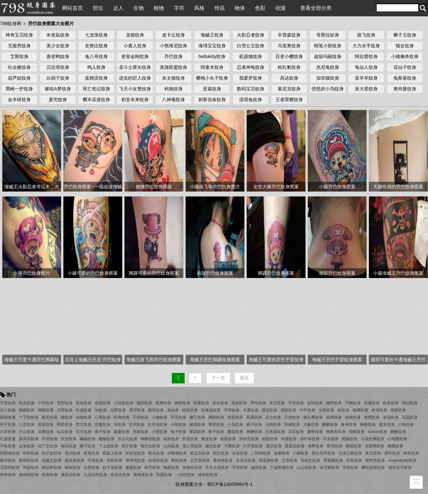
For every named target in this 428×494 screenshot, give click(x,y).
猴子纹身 (87, 446)
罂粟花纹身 (295, 446)
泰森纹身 (133, 467)
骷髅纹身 (201, 403)
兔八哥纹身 (96, 56)
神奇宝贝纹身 (19, 35)
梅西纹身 (171, 467)
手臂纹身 (8, 403)
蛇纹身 (343, 410)
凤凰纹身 (254, 417)
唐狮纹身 (254, 431)
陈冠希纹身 (51, 467)
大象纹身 (311, 424)
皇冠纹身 (391, 417)
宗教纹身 (46, 431)
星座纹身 (91, 453)
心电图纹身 (397, 439)
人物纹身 (159, 417)
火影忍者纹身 (250, 35)
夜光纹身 (334, 446)
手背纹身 (50, 439)
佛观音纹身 (70, 474)
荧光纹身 (68, 439)
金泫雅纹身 (329, 467)
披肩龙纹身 (74, 460)
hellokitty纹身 (212, 56)
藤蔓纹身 (121, 431)
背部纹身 (65, 403)
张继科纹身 (192, 467)
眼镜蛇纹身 (29, 460)
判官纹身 (354, 460)
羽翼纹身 (164, 474)
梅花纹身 (68, 446)
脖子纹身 (8, 424)
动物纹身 (83, 417)
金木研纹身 (19, 99)
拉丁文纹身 (48, 446)
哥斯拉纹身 (327, 35)
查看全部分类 (316, 8)
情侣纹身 (410, 403)
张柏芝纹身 (310, 460)
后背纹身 (65, 410)
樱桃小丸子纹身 (212, 78)
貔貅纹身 (398, 431)
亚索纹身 (212, 88)
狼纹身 (67, 417)
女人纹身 (8, 410)
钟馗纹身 (289, 439)
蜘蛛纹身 (368, 424)
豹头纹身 (156, 453)
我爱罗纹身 (250, 78)
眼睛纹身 (8, 417)
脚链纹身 (353, 446)
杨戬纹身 (395, 446)
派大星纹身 (366, 88)
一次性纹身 (185, 474)
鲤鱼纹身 (190, 410)
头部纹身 (326, 410)
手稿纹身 (350, 467)
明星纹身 (65, 424)
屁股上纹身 (112, 453)
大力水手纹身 (366, 45)
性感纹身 (83, 410)
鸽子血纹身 (51, 453)
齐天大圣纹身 (217, 467)
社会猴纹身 (19, 67)
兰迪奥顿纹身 (281, 467)
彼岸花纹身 (29, 439)
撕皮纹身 (209, 439)
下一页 (218, 378)
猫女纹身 (405, 45)
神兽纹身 (411, 453)
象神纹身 (349, 424)
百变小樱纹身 (289, 56)
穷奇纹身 (8, 474)
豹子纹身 (216, 431)
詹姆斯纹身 (29, 474)
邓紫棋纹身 (333, 460)
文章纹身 (289, 460)
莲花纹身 (269, 410)
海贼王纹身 (212, 35)
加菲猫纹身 (327, 78)
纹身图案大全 (189, 484)
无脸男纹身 (19, 45)
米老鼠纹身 (57, 35)
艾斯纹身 (19, 56)
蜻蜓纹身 (357, 431)
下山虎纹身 (108, 446)
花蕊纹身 (410, 417)
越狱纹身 (259, 467)
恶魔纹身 (102, 424)
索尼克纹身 (289, 88)
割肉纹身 (31, 453)
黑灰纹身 (239, 403)
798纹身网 (10, 23)
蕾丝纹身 (274, 446)
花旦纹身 (296, 431)
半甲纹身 (307, 410)
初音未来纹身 (135, 99)
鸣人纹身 (96, 67)
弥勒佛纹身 (177, 453)
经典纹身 (121, 417)
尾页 (244, 378)
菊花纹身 (197, 431)
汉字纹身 (83, 431)
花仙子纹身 (404, 67)
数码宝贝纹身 (250, 88)
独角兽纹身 (336, 431)
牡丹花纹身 (157, 424)
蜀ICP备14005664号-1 (230, 484)
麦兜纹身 (58, 99)
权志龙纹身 (200, 453)
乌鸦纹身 (273, 424)
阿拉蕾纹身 (366, 56)
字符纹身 (240, 467)
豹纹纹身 (179, 460)
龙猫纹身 (135, 35)
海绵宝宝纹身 (212, 45)
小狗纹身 (406, 424)
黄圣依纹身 (120, 474)
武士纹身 (273, 417)
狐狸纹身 (334, 417)
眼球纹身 (8, 460)
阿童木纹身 (212, 67)
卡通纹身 (250, 410)
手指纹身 (140, 417)
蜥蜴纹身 (106, 439)
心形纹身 (102, 417)
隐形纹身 (171, 439)
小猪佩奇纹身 (405, 56)
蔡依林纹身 (223, 460)
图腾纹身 (163, 403)
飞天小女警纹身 (135, 88)
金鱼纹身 (27, 446)
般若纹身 (50, 417)
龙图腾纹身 (374, 446)
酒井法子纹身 (400, 467)
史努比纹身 (96, 45)
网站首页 (72, 8)
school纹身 (377, 431)
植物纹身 (353, 417)
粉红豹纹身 (289, 67)
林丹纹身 (152, 467)
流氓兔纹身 (250, 99)
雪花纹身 (72, 453)
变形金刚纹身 (135, 56)
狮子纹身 (197, 417)
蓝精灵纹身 (96, 78)
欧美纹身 (391, 403)
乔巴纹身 (173, 56)
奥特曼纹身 (404, 88)
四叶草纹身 (310, 439)
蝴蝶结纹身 (150, 439)
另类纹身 (140, 431)
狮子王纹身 (404, 35)
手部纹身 (231, 410)
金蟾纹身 (281, 453)
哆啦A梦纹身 (58, 88)
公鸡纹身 (171, 446)
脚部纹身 (216, 417)
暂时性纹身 (375, 460)
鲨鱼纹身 (387, 424)
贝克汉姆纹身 (350, 453)
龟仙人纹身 (366, 67)
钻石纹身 (65, 431)
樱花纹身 (235, 431)
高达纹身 (289, 78)
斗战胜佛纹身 (372, 439)
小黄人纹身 (134, 45)
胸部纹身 (182, 403)
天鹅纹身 (232, 446)
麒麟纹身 (330, 424)
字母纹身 (296, 403)
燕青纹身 (50, 474)
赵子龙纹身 (112, 467)
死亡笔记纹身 (96, 88)
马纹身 (119, 424)
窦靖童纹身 (143, 474)
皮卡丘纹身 (173, 35)
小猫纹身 (178, 424)
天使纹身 (292, 417)
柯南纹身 (173, 88)
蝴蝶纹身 (46, 410)
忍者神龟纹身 (250, 67)
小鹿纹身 (159, 431)
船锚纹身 (197, 424)
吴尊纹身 (91, 467)
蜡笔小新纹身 (327, 45)
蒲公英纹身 (192, 446)
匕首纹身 (27, 424)
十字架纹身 (29, 417)
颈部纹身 (288, 410)
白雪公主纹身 (250, 45)
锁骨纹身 (235, 417)
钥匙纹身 (270, 439)
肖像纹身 (372, 403)
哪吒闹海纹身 (373, 467)
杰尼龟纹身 (327, 67)
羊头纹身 (330, 439)
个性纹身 (46, 403)
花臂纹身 (118, 410)
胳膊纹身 (360, 410)
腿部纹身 (144, 403)
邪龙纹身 (190, 439)
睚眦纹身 (72, 467)
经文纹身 (221, 453)
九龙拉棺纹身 (95, 474)
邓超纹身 (31, 467)
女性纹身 (315, 403)
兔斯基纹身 (404, 78)
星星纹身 (46, 424)
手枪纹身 (8, 446)
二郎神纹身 (261, 453)
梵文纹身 (83, 424)
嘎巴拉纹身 (150, 446)
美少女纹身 (57, 45)
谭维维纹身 (135, 460)
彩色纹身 (27, 403)
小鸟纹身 (235, 424)
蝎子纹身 (254, 424)
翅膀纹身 (398, 410)
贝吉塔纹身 (57, 67)
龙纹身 (173, 410)
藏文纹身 (213, 446)
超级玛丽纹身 (327, 56)
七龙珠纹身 (96, 35)
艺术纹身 (136, 424)
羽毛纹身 (178, 417)
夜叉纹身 (373, 453)
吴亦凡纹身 (245, 460)
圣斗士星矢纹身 (135, 67)
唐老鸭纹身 (57, 56)
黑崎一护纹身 (19, 88)
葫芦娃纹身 (19, 78)
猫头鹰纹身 (313, 417)
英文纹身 (277, 403)
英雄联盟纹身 (173, 67)
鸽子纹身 (129, 446)
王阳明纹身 (10, 467)
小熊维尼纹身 (173, 45)
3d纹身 (101, 410)
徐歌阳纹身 (208, 474)
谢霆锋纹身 (268, 460)
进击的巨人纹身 (135, 78)
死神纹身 (292, 424)
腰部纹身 (334, 403)
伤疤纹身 (114, 460)
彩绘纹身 (83, 403)
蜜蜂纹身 (315, 431)
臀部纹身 (216, 424)
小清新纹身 (123, 403)
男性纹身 (258, 403)
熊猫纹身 (349, 439)
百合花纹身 (127, 439)
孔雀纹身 (8, 439)
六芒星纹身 (253, 446)
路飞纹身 (366, 35)
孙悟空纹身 (249, 439)
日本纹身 (8, 431)
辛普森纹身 (289, 35)
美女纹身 (220, 403)
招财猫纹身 (10, 453)
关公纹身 (27, 431)
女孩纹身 (240, 453)
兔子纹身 (178, 431)
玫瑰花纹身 (211, 410)
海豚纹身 (315, 446)
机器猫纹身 (250, 56)
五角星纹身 (275, 431)
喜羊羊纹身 (366, 78)
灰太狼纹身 (173, 78)
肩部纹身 (102, 403)
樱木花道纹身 (96, 99)
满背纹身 (137, 410)
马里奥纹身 (289, 45)
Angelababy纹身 (402, 460)
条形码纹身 (158, 460)
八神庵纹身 (173, 99)
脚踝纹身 (27, 410)
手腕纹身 (353, 403)
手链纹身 (95, 460)
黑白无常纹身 (323, 453)
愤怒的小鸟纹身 (328, 88)
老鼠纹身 (228, 439)
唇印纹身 (392, 453)
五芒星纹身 (200, 460)
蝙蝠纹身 (87, 439)
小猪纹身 (300, 453)
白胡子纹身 (57, 78)
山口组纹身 (306, 467)
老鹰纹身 (372, 417)
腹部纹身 (156, 410)
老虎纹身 (379, 410)
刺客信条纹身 (212, 99)
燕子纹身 (102, 431)
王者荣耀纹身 (289, 99)
